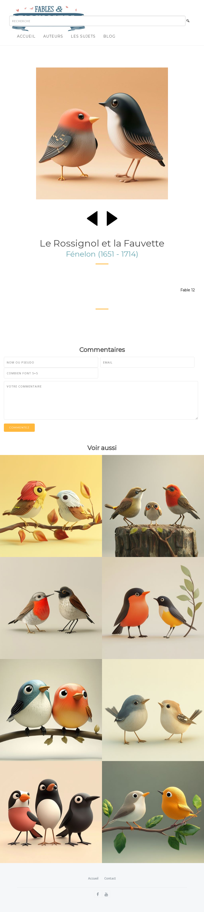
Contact (110, 878)
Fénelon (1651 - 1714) (102, 253)
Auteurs (53, 36)
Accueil (26, 36)
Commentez (19, 427)
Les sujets (83, 36)
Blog (109, 36)
